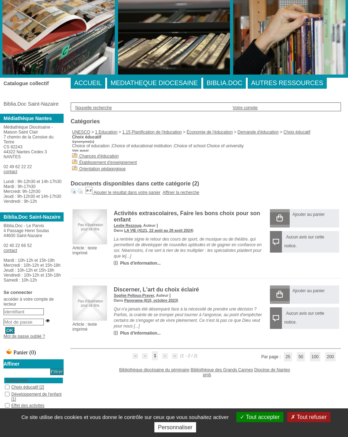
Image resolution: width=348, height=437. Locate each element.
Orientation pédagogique (102, 168)
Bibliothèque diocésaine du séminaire (154, 369)
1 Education (106, 132)
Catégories (17, 380)
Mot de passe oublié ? (24, 336)
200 (330, 356)
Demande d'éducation (257, 132)
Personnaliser (175, 427)
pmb (207, 374)
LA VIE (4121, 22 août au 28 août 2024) (158, 230)
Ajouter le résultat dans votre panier (127, 192)
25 (287, 356)
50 (301, 356)
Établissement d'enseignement (108, 162)
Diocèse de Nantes (272, 369)
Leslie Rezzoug (127, 225)
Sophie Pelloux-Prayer (134, 295)
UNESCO (81, 132)
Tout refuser (309, 417)
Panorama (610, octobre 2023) (151, 300)
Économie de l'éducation (209, 132)
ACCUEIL (88, 83)
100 (315, 356)
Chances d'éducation (99, 156)
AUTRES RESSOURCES (287, 83)
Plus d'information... (140, 263)
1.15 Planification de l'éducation (152, 132)
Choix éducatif (296, 132)
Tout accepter (260, 417)
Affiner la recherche (181, 192)
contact (10, 171)
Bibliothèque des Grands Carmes (221, 369)
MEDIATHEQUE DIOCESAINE (154, 83)
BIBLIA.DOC (224, 83)
